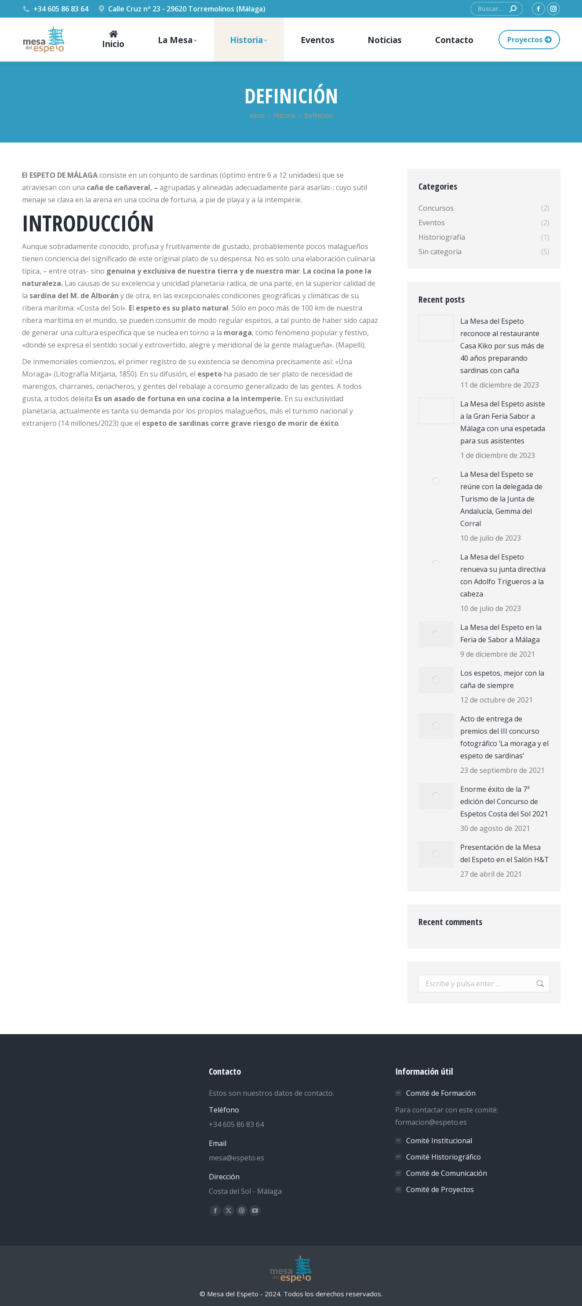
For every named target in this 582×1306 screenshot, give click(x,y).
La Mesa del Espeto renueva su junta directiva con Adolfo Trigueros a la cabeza (503, 575)
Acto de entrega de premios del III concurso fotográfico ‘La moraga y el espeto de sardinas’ (504, 737)
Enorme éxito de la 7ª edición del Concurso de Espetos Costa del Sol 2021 (504, 801)
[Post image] (436, 328)
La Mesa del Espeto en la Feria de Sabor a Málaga (501, 633)
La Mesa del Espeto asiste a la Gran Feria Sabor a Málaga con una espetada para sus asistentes (502, 422)
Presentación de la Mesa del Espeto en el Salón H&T (504, 853)
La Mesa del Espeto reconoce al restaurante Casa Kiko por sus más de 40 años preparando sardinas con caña (502, 345)
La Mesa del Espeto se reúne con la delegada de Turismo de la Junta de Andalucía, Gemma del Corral (501, 498)
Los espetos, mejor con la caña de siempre (502, 679)
